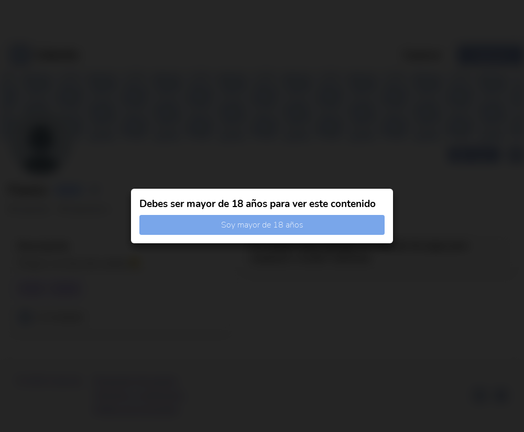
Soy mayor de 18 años (262, 225)
